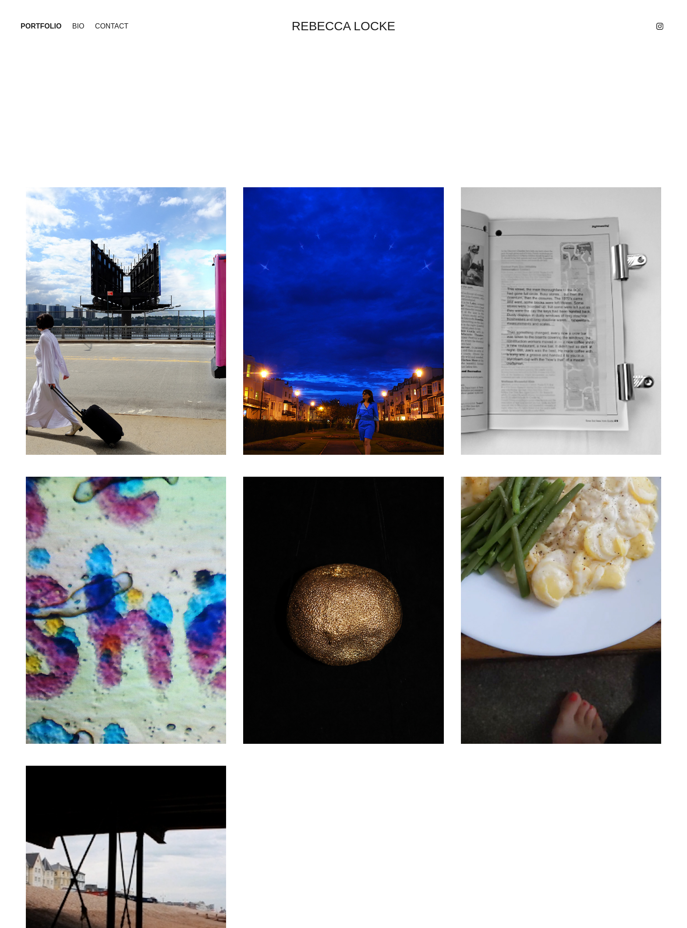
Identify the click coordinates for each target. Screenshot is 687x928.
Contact (111, 26)
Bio (78, 26)
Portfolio (41, 26)
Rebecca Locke (344, 26)
